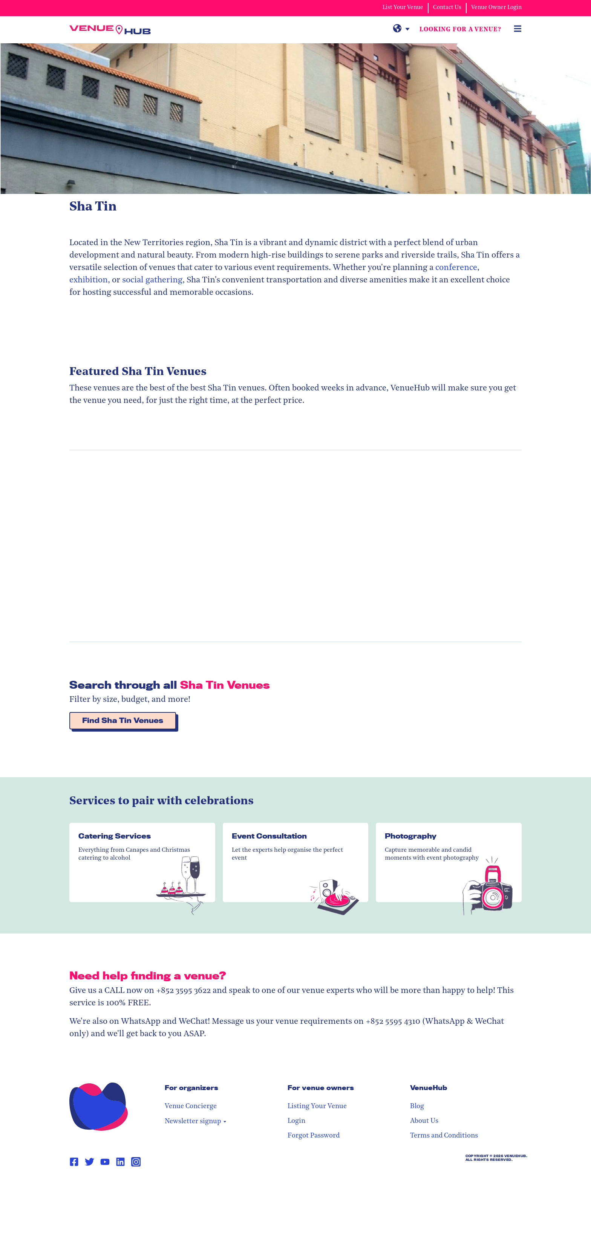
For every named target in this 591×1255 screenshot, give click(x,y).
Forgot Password (400, 1136)
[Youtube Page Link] (105, 1162)
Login (383, 1121)
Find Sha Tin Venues (122, 721)
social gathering (152, 280)
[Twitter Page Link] (89, 1162)
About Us (467, 1121)
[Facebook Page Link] (74, 1162)
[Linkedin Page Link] (120, 1162)
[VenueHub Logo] (114, 30)
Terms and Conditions (487, 1136)
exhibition (88, 280)
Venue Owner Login (496, 8)
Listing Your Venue (403, 1106)
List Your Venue (403, 8)
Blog (460, 1106)
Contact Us (447, 8)
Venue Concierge (316, 1106)
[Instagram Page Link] (136, 1162)
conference (456, 268)
